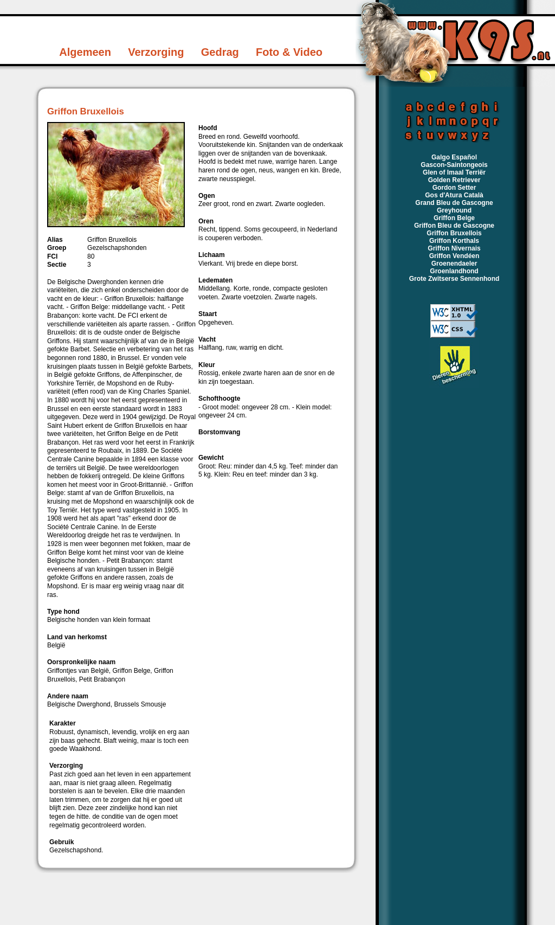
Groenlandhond (454, 271)
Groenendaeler (454, 263)
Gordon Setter (454, 187)
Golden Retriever (454, 180)
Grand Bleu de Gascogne (454, 203)
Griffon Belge (454, 218)
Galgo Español (454, 157)
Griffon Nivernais (454, 248)
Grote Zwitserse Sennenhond (454, 278)
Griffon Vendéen (454, 256)
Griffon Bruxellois (454, 233)
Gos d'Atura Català (454, 195)
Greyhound (454, 210)
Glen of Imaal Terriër (454, 172)
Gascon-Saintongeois (454, 165)
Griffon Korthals (454, 241)
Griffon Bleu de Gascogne (454, 225)
